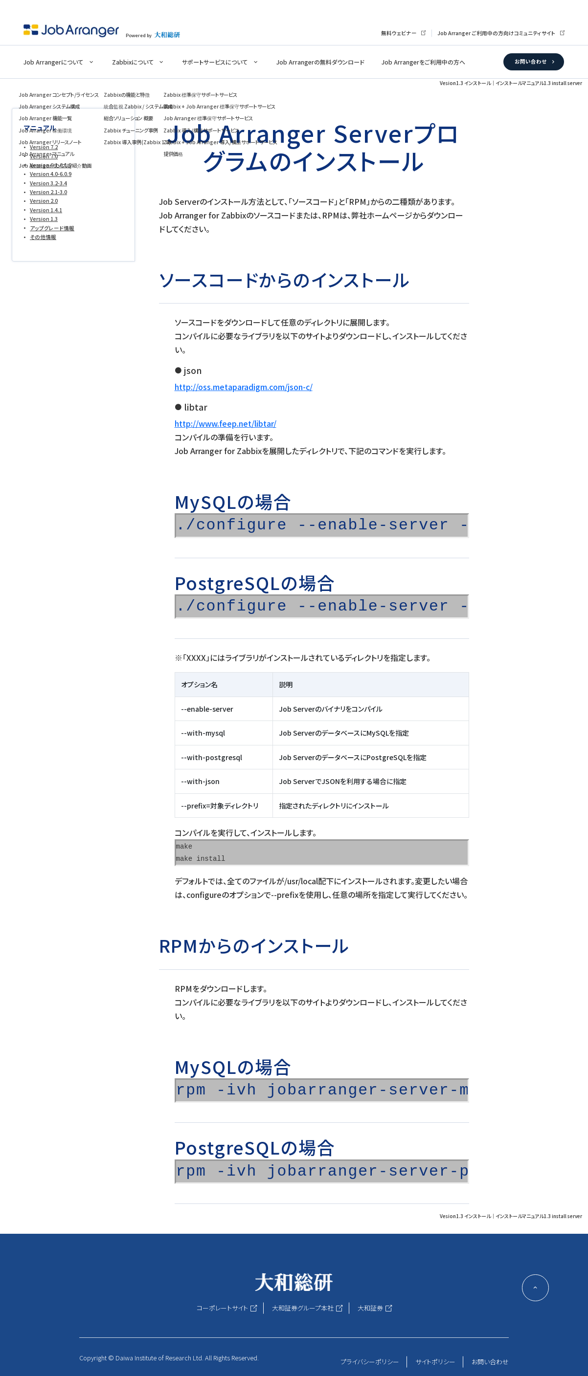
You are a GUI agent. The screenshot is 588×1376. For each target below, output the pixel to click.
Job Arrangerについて (53, 62)
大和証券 (370, 1307)
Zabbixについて (133, 62)
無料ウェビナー (399, 33)
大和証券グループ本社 (303, 1307)
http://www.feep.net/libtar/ (225, 423)
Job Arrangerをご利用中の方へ (423, 62)
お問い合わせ (530, 61)
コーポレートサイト (222, 1307)
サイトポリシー (435, 1361)
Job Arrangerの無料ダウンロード (320, 62)
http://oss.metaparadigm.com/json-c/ (244, 387)
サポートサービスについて (215, 62)
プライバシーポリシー (369, 1361)
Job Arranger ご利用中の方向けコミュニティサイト (496, 33)
